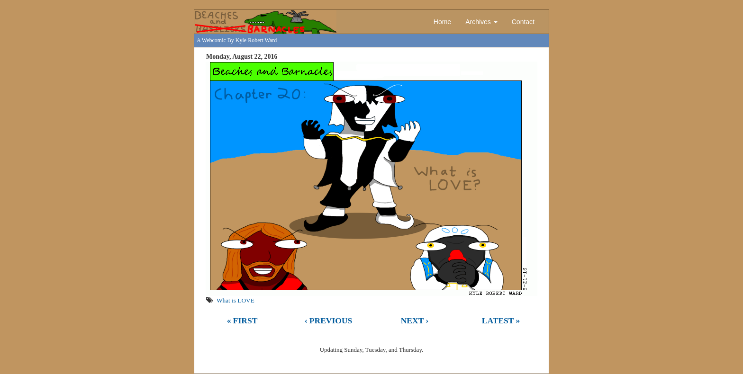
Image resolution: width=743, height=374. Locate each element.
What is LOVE (235, 300)
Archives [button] (481, 22)
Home (442, 22)
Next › (415, 320)
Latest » (501, 320)
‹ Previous (329, 320)
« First (242, 320)
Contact (523, 22)
